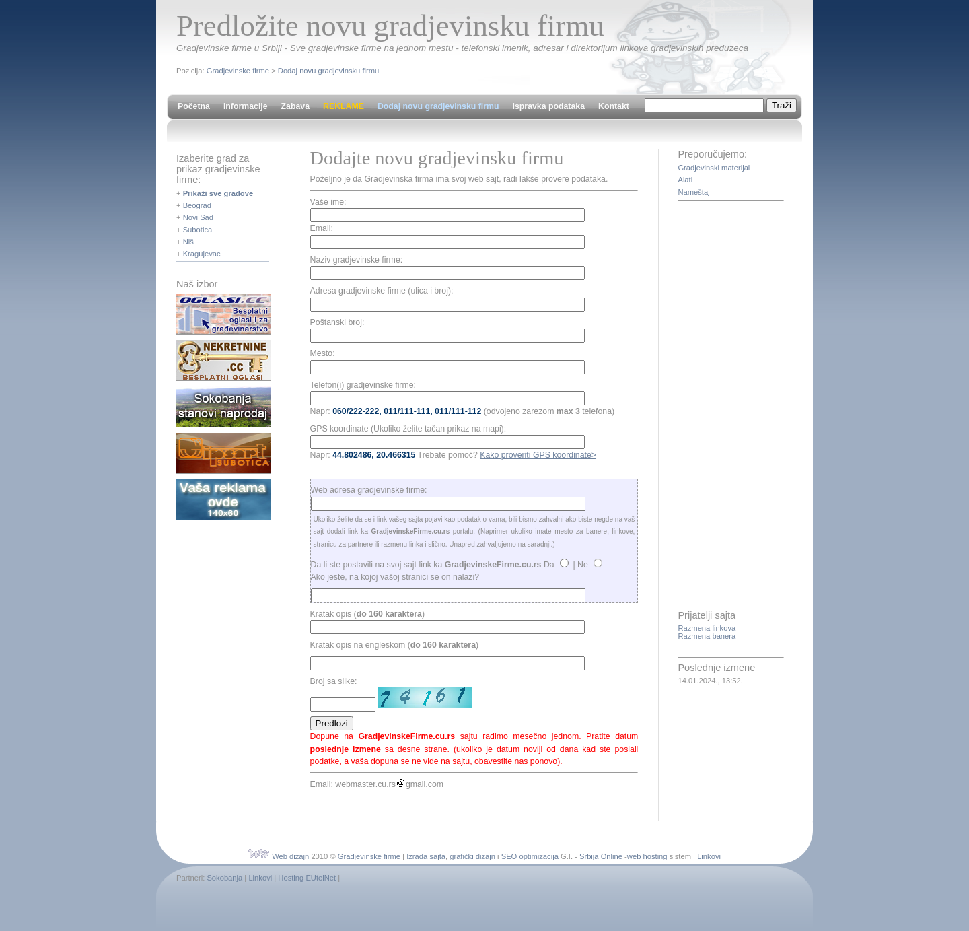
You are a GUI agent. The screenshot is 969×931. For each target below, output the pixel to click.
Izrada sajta (425, 856)
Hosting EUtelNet (307, 878)
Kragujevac (202, 254)
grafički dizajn (472, 856)
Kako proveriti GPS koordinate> (538, 455)
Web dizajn (290, 856)
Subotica (198, 230)
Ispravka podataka (549, 106)
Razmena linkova (706, 628)
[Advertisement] (731, 407)
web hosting (647, 856)
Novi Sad (198, 217)
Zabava (295, 106)
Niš (188, 242)
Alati (685, 180)
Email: (321, 228)
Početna (194, 106)
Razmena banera (706, 636)
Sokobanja (224, 878)
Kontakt (613, 106)
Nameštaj (693, 192)
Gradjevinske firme (238, 71)
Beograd (197, 205)
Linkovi (709, 856)
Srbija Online (600, 856)
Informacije (245, 106)
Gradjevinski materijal (714, 168)
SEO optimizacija (530, 856)
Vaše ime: (328, 202)
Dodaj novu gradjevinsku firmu (329, 71)
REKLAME (343, 106)
